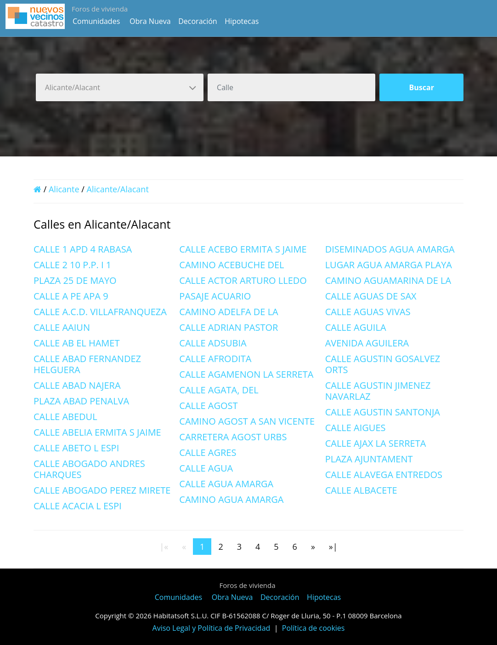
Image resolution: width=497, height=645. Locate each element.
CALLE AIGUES (355, 427)
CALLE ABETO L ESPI (76, 448)
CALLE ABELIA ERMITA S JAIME (97, 432)
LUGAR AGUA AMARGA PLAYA (388, 265)
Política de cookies (313, 628)
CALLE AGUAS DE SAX (371, 296)
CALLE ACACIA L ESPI (78, 506)
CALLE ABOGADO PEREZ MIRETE (102, 490)
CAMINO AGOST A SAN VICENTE (247, 421)
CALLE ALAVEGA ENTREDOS (383, 474)
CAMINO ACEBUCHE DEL (231, 265)
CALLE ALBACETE (361, 490)
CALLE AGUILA (355, 327)
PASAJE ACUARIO (215, 296)
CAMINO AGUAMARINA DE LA (388, 280)
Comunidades (96, 21)
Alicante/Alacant (118, 189)
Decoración (197, 21)
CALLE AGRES (207, 452)
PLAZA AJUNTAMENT (369, 459)
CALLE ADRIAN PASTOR (228, 327)
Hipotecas (242, 21)
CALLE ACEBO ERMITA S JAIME (242, 249)
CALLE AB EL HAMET (76, 343)
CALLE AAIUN (62, 327)
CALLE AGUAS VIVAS (368, 311)
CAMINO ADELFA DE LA (228, 311)
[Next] (313, 546)
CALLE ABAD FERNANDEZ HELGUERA (87, 364)
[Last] (333, 546)
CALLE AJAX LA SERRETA (375, 443)
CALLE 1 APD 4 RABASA (83, 249)
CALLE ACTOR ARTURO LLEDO (243, 280)
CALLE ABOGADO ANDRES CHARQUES (89, 469)
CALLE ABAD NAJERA (77, 385)
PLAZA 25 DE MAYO (75, 280)
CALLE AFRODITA (215, 358)
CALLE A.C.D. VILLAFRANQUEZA (100, 311)
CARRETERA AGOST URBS (233, 437)
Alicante (64, 189)
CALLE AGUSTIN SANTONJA (382, 412)
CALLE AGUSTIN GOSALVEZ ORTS (383, 364)
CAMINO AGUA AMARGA (231, 499)
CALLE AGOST (208, 405)
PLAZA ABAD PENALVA (81, 401)
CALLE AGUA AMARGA (226, 484)
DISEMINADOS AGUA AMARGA (390, 249)
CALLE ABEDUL (65, 416)
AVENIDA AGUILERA (367, 343)
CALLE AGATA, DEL (218, 390)
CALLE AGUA (206, 468)
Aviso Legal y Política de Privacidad (211, 628)
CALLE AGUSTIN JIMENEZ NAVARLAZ (378, 391)
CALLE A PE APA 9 (71, 296)
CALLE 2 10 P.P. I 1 (72, 265)
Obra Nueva (150, 21)
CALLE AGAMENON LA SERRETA (246, 374)
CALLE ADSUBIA (212, 343)
